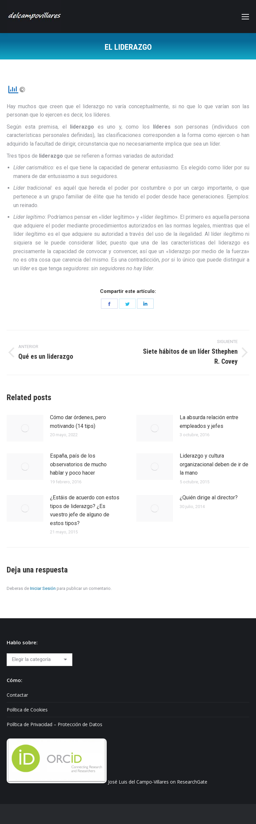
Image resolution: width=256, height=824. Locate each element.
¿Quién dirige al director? (209, 497)
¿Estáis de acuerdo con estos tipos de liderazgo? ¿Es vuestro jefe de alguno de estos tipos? (84, 510)
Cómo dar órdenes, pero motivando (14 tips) (78, 421)
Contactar (17, 695)
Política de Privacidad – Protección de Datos (54, 724)
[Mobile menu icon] (245, 17)
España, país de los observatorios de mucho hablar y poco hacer (78, 464)
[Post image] (25, 428)
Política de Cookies (27, 709)
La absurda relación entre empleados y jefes (209, 421)
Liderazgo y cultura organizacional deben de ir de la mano (214, 464)
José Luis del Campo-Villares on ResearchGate (157, 781)
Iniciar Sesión (43, 588)
